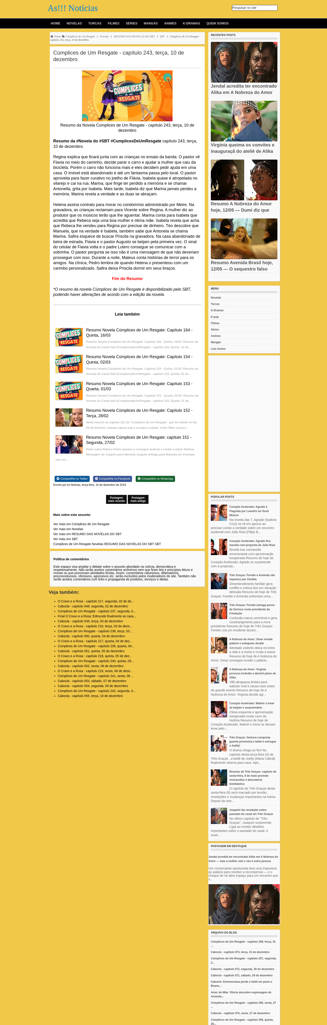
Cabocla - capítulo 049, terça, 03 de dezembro (90, 621)
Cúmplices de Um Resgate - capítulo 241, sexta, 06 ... (96, 676)
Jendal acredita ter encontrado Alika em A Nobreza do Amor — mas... (244, 92)
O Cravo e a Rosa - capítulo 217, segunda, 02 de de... (96, 601)
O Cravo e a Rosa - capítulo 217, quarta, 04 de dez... (95, 641)
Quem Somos (218, 23)
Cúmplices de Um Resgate (72, 544)
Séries (131, 23)
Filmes (113, 23)
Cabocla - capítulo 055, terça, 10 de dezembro (90, 696)
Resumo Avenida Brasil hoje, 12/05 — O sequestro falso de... (242, 269)
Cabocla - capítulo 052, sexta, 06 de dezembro (90, 666)
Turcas (94, 23)
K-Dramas (191, 23)
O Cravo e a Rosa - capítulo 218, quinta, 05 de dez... (95, 656)
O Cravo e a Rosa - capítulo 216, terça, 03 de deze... (95, 626)
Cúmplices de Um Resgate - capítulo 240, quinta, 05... (96, 661)
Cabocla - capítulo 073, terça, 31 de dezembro (240, 952)
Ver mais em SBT (65, 539)
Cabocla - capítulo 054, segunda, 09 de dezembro (93, 686)
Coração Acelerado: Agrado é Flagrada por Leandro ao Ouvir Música (249, 511)
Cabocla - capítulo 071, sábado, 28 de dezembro (242, 975)
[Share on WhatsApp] (155, 479)
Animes (170, 23)
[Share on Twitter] (72, 479)
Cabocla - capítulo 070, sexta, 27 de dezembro (240, 1013)
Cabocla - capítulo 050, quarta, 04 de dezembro (91, 636)
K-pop (215, 317)
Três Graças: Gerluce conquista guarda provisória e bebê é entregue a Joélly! (252, 741)
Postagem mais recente (116, 499)
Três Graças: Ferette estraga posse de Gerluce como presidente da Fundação (252, 609)
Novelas (74, 23)
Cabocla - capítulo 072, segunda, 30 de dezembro (242, 969)
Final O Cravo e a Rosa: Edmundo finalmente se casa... (97, 616)
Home (55, 23)
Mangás (151, 23)
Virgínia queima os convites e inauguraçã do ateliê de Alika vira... (242, 151)
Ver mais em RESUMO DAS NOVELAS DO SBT (87, 534)
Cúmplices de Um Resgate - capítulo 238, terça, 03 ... (95, 631)
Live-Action (218, 348)
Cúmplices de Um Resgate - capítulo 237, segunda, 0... (97, 611)
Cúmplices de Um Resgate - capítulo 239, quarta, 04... (96, 646)
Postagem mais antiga (138, 499)
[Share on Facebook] (112, 479)
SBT (158, 544)
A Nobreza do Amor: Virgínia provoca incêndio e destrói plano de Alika (252, 673)
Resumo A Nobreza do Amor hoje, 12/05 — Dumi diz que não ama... (241, 210)
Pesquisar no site (244, 8)
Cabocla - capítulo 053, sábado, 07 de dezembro (92, 681)
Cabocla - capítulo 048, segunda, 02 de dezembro (93, 606)
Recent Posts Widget (221, 279)
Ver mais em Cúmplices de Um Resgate (81, 524)
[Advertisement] (244, 423)
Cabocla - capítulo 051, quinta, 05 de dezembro (91, 651)
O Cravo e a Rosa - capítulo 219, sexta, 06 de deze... (95, 671)
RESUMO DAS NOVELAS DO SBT (129, 544)
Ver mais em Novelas (68, 529)
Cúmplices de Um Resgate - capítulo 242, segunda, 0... (97, 691)
